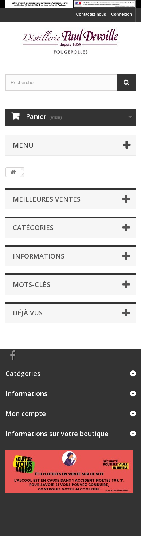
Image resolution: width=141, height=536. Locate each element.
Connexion (121, 14)
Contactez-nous (91, 14)
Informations (38, 256)
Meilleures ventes (47, 199)
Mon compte (25, 413)
